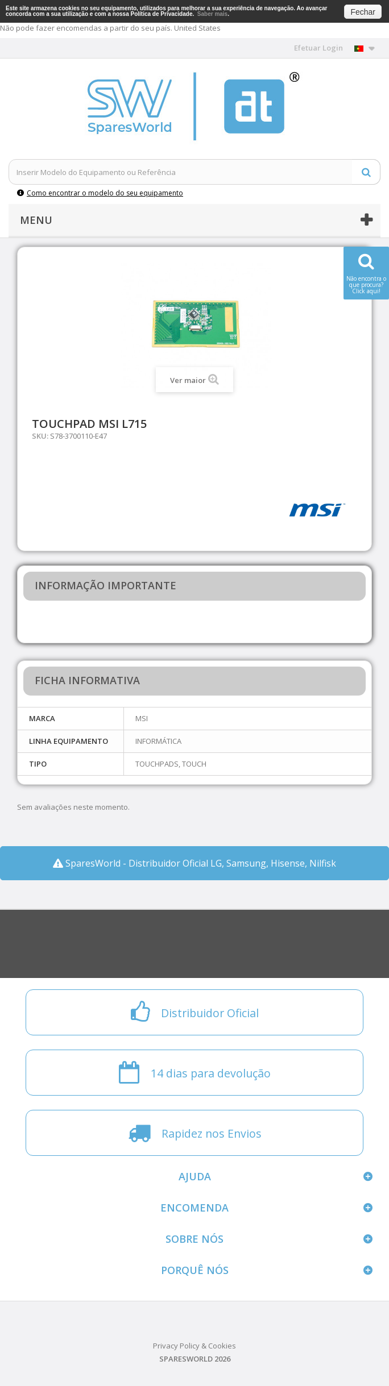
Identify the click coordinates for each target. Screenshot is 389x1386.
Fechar (362, 11)
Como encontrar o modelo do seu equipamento (100, 193)
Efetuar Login (318, 48)
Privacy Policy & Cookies (194, 1346)
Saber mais (212, 14)
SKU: (40, 436)
